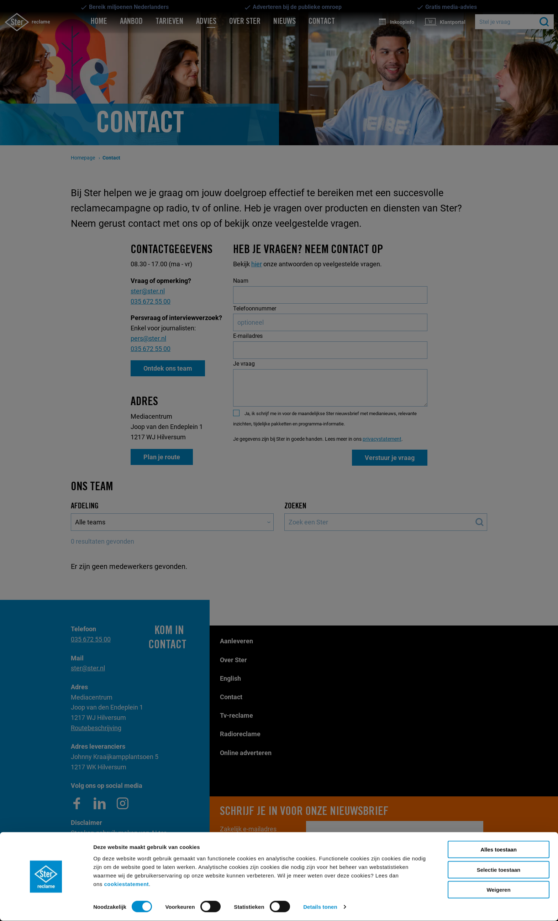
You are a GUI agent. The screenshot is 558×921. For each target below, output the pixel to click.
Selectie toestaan (499, 870)
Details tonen (320, 907)
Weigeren (498, 890)
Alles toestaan (498, 850)
